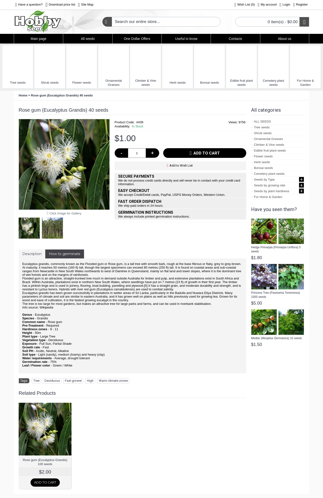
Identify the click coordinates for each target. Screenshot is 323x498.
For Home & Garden (305, 83)
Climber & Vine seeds (145, 83)
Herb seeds (177, 82)
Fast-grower (73, 380)
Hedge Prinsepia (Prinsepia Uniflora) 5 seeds (276, 249)
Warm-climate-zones (113, 380)
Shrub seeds (50, 82)
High (90, 380)
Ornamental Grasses (113, 83)
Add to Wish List (181, 165)
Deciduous (52, 380)
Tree (36, 380)
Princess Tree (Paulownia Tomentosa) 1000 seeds (275, 295)
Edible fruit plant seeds (241, 83)
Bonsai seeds (209, 82)
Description (32, 254)
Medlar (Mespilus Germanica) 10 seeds (276, 338)
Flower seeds (81, 82)
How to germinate (64, 254)
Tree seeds (18, 82)
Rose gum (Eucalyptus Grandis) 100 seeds (45, 462)
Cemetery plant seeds (273, 83)
